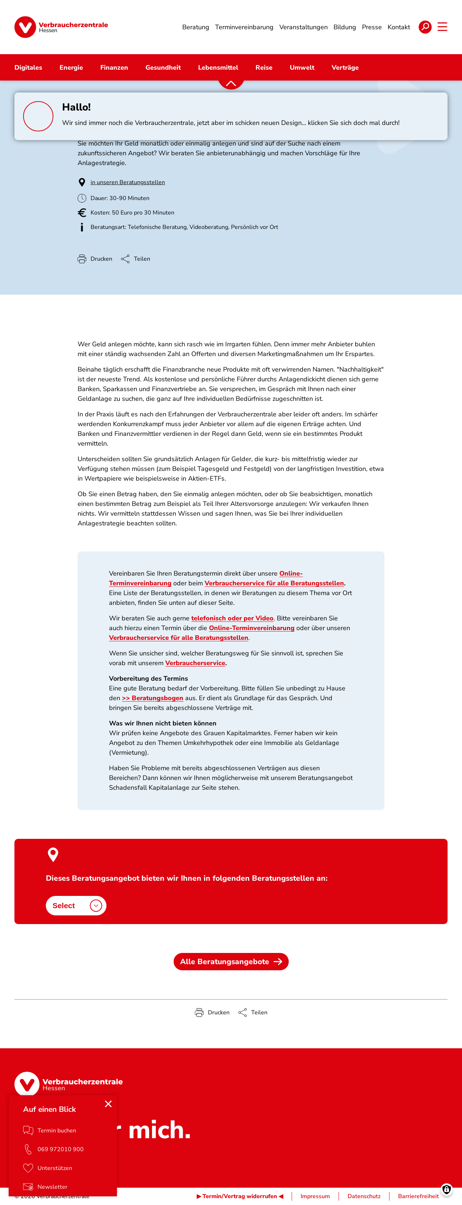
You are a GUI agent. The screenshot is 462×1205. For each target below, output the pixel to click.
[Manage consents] (446, 1189)
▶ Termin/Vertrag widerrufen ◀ (240, 1196)
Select (77, 906)
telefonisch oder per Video (232, 618)
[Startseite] (61, 27)
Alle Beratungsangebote (231, 962)
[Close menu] (108, 1104)
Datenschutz (364, 1196)
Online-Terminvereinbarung (252, 628)
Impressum (315, 1196)
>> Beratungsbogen (152, 698)
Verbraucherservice (195, 663)
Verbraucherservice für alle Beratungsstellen (274, 583)
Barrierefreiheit (418, 1196)
